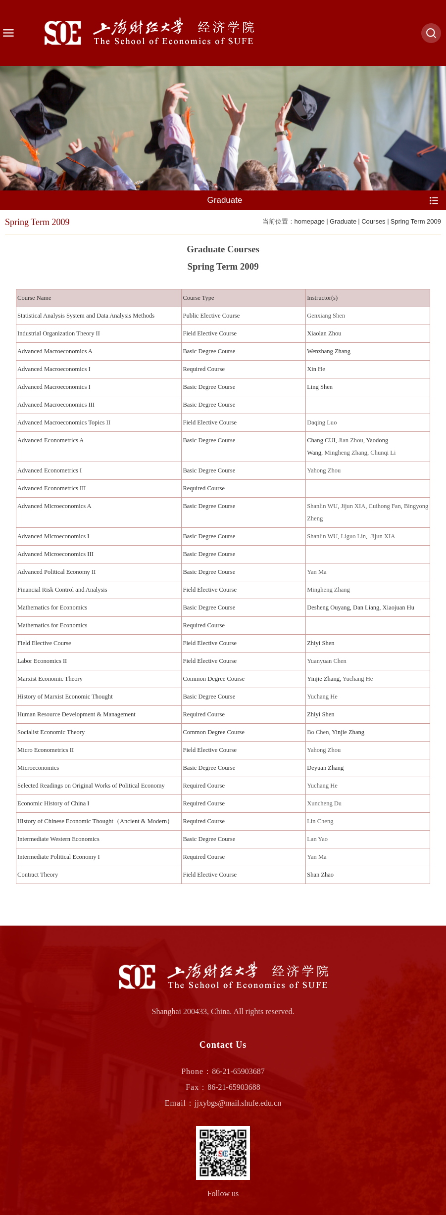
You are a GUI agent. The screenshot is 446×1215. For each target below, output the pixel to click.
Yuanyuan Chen (327, 660)
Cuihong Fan (385, 506)
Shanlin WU (322, 506)
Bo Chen (318, 732)
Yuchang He (358, 678)
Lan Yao (317, 839)
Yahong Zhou (324, 470)
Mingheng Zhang (345, 452)
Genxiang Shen (326, 315)
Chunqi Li (383, 452)
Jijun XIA (353, 506)
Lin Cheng (320, 821)
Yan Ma (316, 571)
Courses (373, 221)
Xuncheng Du (324, 803)
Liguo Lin (353, 536)
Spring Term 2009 (416, 221)
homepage (310, 221)
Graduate (343, 221)
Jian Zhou (351, 440)
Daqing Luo (322, 422)
